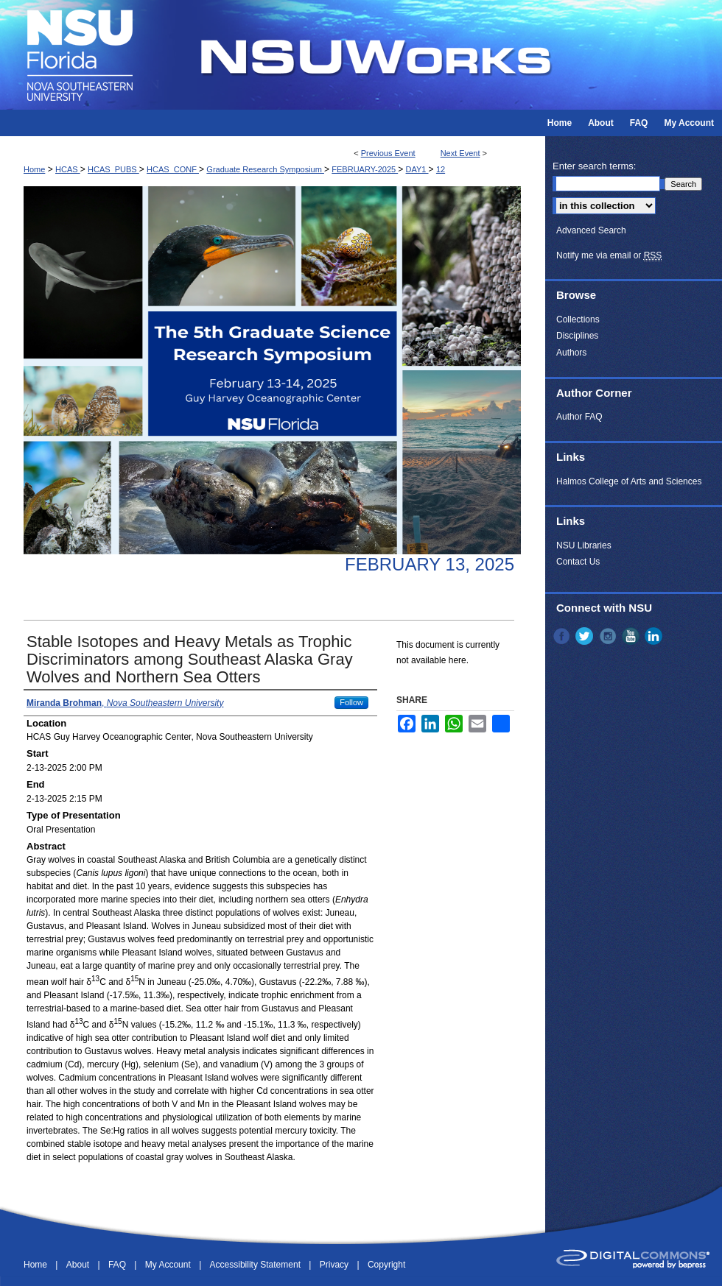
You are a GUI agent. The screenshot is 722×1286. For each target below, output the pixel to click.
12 (440, 169)
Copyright (386, 1264)
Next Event (460, 153)
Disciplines (577, 336)
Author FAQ (579, 416)
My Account (169, 1264)
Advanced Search (591, 230)
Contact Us (578, 562)
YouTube (632, 636)
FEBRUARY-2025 (365, 169)
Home (34, 169)
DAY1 (417, 169)
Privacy (335, 1264)
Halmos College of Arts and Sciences (628, 481)
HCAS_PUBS (113, 169)
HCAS (67, 169)
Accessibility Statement (257, 1264)
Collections (578, 319)
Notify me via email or (609, 255)
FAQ (118, 1264)
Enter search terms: (594, 166)
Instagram (609, 636)
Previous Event (388, 153)
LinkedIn (655, 636)
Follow (351, 702)
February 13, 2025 (429, 564)
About (79, 1264)
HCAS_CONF (173, 169)
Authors (571, 352)
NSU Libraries (583, 545)
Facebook (563, 636)
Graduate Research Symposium (265, 169)
